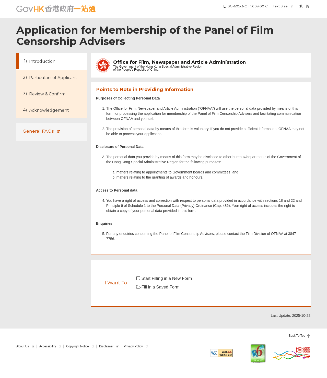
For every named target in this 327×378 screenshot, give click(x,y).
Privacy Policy (133, 346)
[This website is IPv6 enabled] (258, 353)
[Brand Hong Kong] (291, 353)
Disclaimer (106, 346)
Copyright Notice (77, 346)
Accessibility (47, 346)
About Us (22, 346)
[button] (167, 278)
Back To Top (297, 335)
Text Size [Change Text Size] (280, 6)
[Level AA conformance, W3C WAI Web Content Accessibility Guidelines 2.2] (221, 353)
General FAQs (38, 131)
